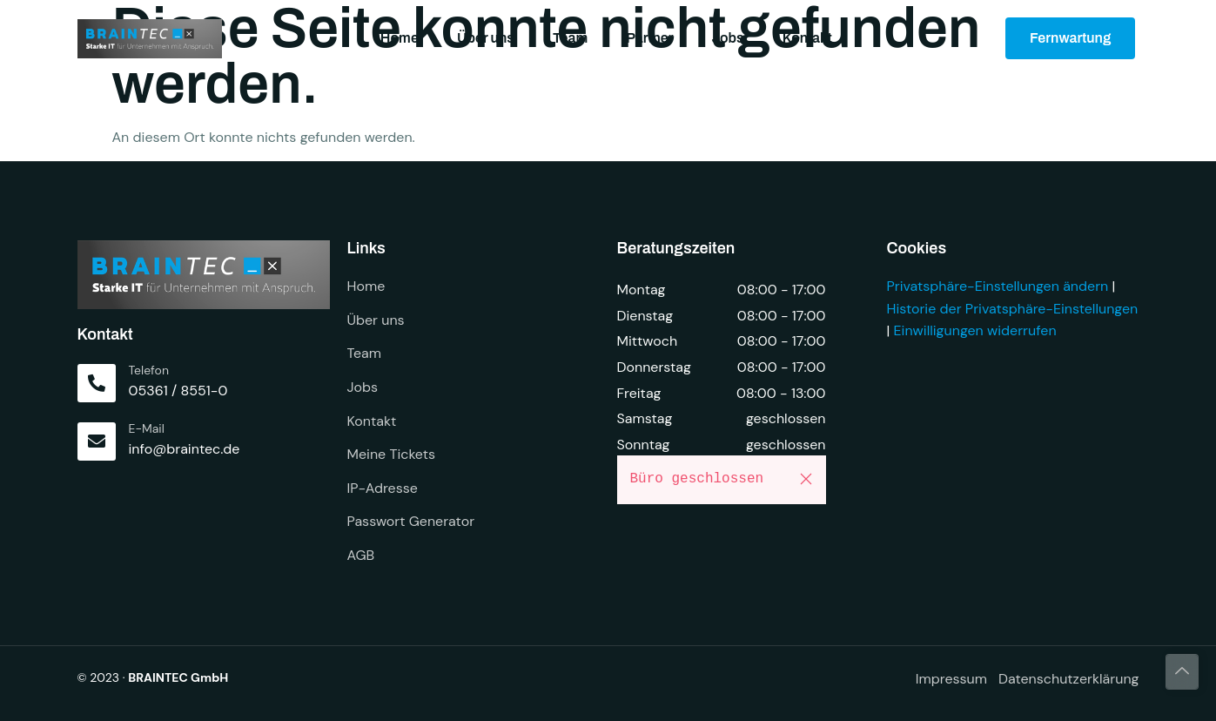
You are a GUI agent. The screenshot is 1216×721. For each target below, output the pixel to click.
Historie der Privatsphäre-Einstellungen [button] (1013, 309)
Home (399, 37)
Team (570, 37)
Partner (649, 37)
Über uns (485, 37)
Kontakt (807, 37)
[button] (806, 479)
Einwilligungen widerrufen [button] (975, 330)
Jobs (728, 37)
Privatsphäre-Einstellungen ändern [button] (998, 286)
